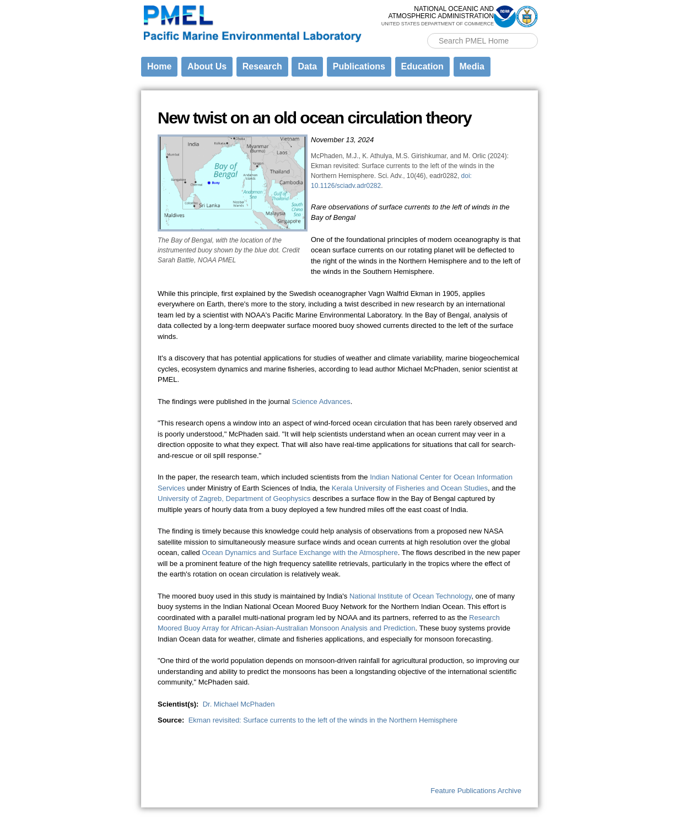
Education (422, 66)
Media (472, 66)
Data (307, 66)
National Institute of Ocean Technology (410, 596)
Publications (359, 66)
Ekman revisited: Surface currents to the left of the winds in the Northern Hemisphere (322, 720)
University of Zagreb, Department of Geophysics (234, 498)
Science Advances (321, 401)
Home (159, 66)
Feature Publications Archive (475, 790)
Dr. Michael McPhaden (239, 704)
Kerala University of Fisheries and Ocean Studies (410, 488)
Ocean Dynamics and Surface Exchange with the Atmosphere (300, 552)
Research (262, 66)
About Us (207, 66)
